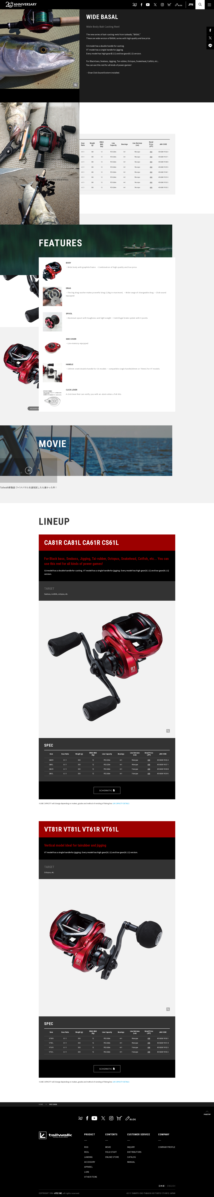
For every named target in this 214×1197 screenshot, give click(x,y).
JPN (190, 4)
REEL (86, 1152)
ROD (86, 1147)
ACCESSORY (89, 1162)
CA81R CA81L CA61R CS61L (56, 159)
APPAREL (88, 1166)
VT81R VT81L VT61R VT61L (56, 180)
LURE (86, 1172)
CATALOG (131, 1157)
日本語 (161, 1185)
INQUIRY (131, 1147)
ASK (151, 152)
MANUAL (131, 1162)
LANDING (88, 1157)
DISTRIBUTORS (134, 1152)
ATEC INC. (58, 1193)
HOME (41, 1104)
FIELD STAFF (111, 1152)
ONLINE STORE (112, 1157)
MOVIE (108, 1147)
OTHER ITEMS (90, 1176)
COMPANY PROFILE (166, 1147)
